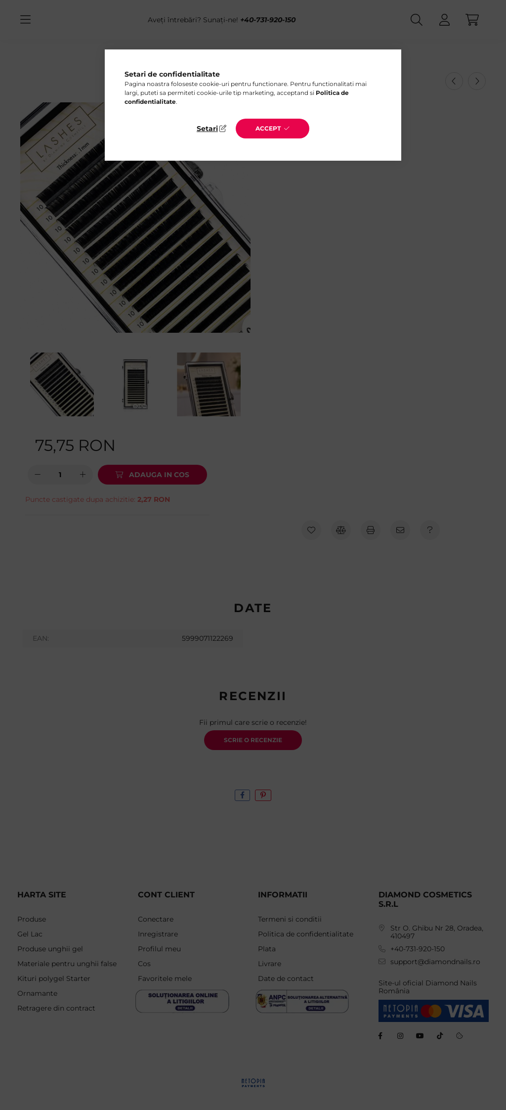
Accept (268, 128)
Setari (207, 128)
